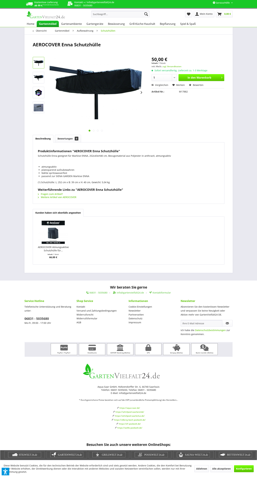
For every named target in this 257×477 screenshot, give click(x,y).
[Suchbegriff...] (120, 14)
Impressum (135, 322)
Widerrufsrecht (85, 314)
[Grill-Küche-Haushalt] (142, 24)
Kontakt (81, 306)
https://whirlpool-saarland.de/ (130, 411)
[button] (5, 471)
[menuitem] (120, 14)
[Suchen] (146, 14)
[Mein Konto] (204, 14)
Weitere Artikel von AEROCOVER (57, 197)
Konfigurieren (244, 468)
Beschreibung (43, 138)
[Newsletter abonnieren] (227, 323)
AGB (79, 322)
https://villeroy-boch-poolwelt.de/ (130, 419)
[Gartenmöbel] (48, 24)
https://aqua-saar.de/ (129, 408)
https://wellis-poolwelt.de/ (129, 427)
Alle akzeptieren (221, 468)
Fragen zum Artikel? (50, 194)
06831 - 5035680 (36, 319)
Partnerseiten (136, 314)
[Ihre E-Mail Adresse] (201, 323)
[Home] (30, 24)
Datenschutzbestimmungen (210, 330)
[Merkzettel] (188, 14)
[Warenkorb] (224, 14)
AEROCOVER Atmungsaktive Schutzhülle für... (53, 249)
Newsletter (135, 310)
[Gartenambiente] (71, 24)
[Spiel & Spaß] (188, 24)
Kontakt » (79, 2)
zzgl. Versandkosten (171, 66)
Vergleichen (160, 85)
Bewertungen (68, 138)
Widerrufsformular (87, 318)
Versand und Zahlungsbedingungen (97, 310)
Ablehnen (201, 468)
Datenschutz (135, 318)
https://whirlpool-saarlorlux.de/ (130, 415)
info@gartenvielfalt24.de (100, 2)
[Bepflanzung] (168, 24)
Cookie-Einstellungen (140, 306)
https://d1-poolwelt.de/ (130, 423)
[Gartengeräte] (95, 24)
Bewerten (196, 85)
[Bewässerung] (116, 24)
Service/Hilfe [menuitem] (221, 2)
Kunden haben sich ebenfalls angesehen (58, 212)
